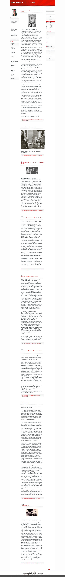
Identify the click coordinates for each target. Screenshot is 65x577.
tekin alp (38, 119)
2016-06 (48, 45)
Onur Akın (12, 74)
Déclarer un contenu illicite (19, 574)
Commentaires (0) (27, 120)
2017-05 (48, 38)
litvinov (33, 119)
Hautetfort (35, 572)
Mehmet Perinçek (13, 64)
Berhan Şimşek (13, 48)
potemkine (31, 563)
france (27, 563)
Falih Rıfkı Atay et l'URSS (14, 39)
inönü (29, 155)
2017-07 (48, 37)
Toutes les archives (49, 46)
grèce (36, 343)
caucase (49, 52)
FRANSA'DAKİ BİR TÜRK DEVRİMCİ (23, 2)
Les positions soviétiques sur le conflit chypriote (29, 276)
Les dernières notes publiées (32, 573)
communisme (51, 50)
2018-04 (48, 33)
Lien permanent (35, 155)
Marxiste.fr (12, 62)
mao (32, 395)
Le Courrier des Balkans (14, 61)
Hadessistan (12, 56)
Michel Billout (13, 65)
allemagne (49, 55)
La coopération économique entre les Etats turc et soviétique (32, 217)
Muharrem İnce (13, 70)
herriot (40, 119)
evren (32, 343)
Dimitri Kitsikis (13, 52)
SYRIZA (12, 75)
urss (52, 57)
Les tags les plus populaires (40, 573)
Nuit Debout (12, 71)
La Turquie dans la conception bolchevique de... (14, 25)
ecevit (30, 343)
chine (27, 395)
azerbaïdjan (50, 53)
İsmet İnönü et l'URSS (25, 505)
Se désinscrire (50, 17)
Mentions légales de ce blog (26, 574)
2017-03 (48, 41)
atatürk (49, 56)
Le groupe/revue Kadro (14, 35)
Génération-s (13, 55)
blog (48, 574)
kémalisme (50, 51)
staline (49, 54)
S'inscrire (50, 16)
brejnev (38, 343)
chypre (34, 343)
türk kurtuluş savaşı (50, 60)
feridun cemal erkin (24, 563)
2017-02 (48, 42)
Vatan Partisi (12, 78)
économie (35, 119)
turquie (49, 58)
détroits (34, 210)
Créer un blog (30, 572)
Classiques (12, 51)
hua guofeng (30, 395)
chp (31, 119)
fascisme (36, 210)
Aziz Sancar (12, 47)
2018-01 (48, 34)
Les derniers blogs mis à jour (25, 573)
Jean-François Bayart (14, 57)
